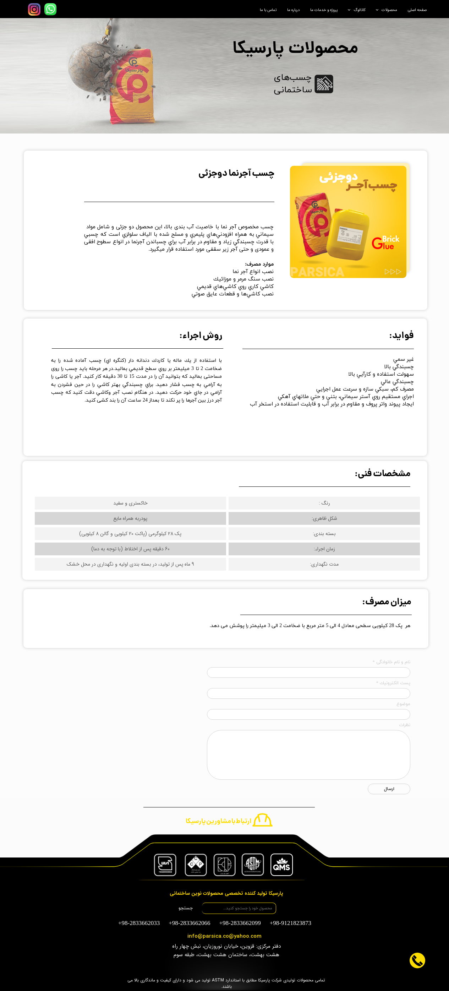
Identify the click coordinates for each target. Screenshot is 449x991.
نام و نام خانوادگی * (392, 662)
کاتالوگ (360, 10)
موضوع (403, 704)
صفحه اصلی (417, 10)
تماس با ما (268, 10)
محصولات (389, 10)
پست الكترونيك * (393, 683)
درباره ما (293, 10)
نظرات (404, 725)
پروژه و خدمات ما (324, 10)
